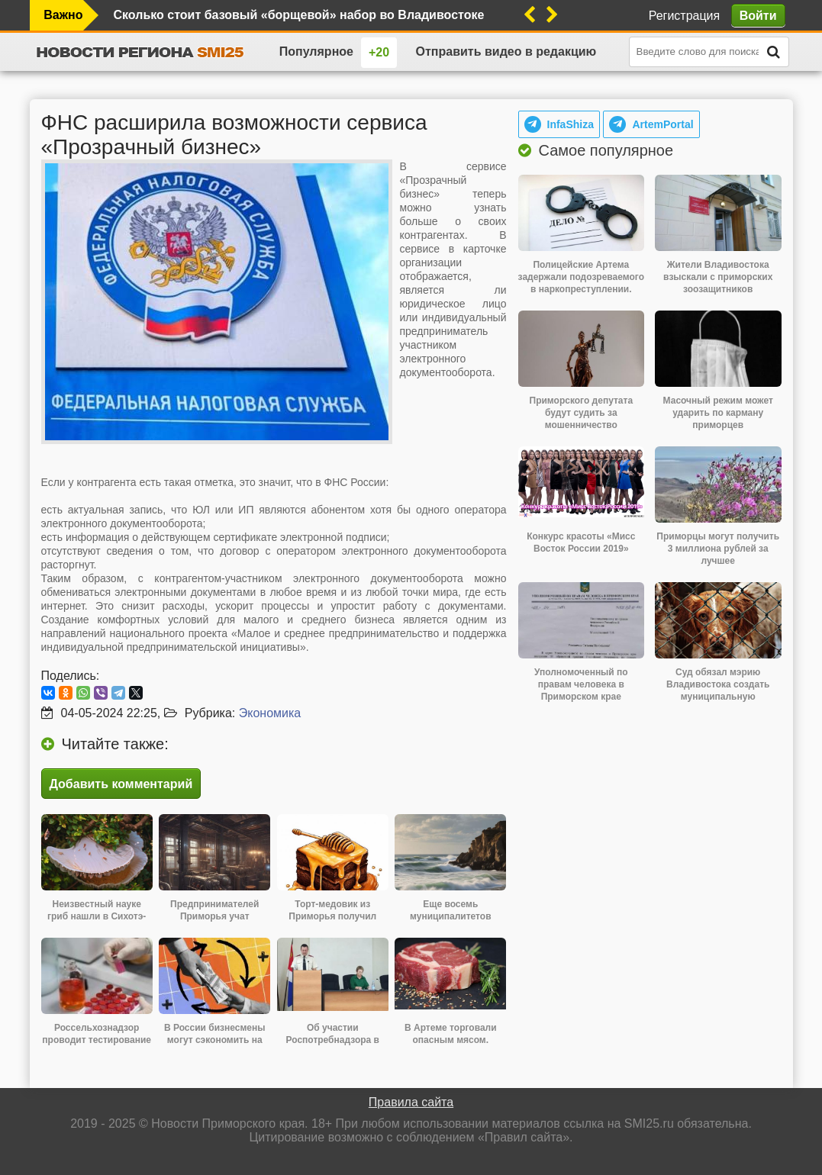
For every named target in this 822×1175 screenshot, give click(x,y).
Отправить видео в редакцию (506, 51)
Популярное (316, 51)
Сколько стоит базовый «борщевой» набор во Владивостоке (299, 14)
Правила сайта (411, 1102)
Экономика (270, 713)
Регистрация (684, 15)
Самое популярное (606, 150)
